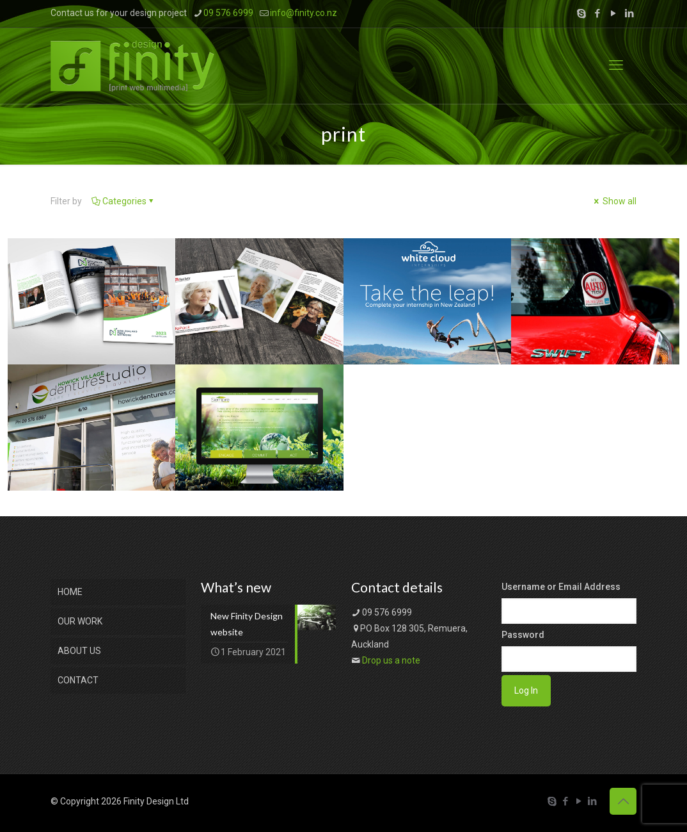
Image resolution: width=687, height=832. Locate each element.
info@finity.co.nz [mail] (303, 13)
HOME (70, 592)
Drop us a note (391, 660)
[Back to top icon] (623, 801)
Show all (614, 201)
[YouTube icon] (613, 13)
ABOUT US (79, 651)
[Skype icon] (581, 13)
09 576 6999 (387, 612)
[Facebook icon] (597, 13)
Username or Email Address (560, 587)
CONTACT (78, 680)
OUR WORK (80, 621)
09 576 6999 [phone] (228, 13)
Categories (123, 201)
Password (522, 635)
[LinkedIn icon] (629, 13)
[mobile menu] (616, 65)
